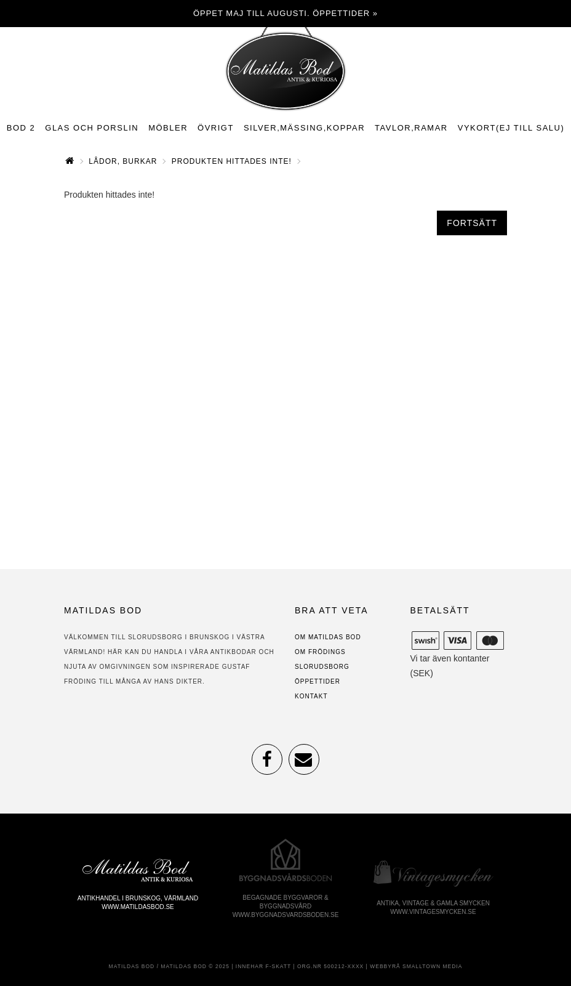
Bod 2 (21, 127)
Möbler (168, 127)
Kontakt (311, 696)
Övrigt (216, 127)
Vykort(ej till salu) (511, 127)
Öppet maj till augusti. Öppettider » (285, 13)
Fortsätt (472, 223)
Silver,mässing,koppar (304, 127)
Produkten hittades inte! (232, 161)
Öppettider (317, 681)
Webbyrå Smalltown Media (416, 966)
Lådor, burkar (123, 161)
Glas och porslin (91, 127)
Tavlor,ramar (411, 127)
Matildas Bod (132, 966)
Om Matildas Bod (328, 637)
